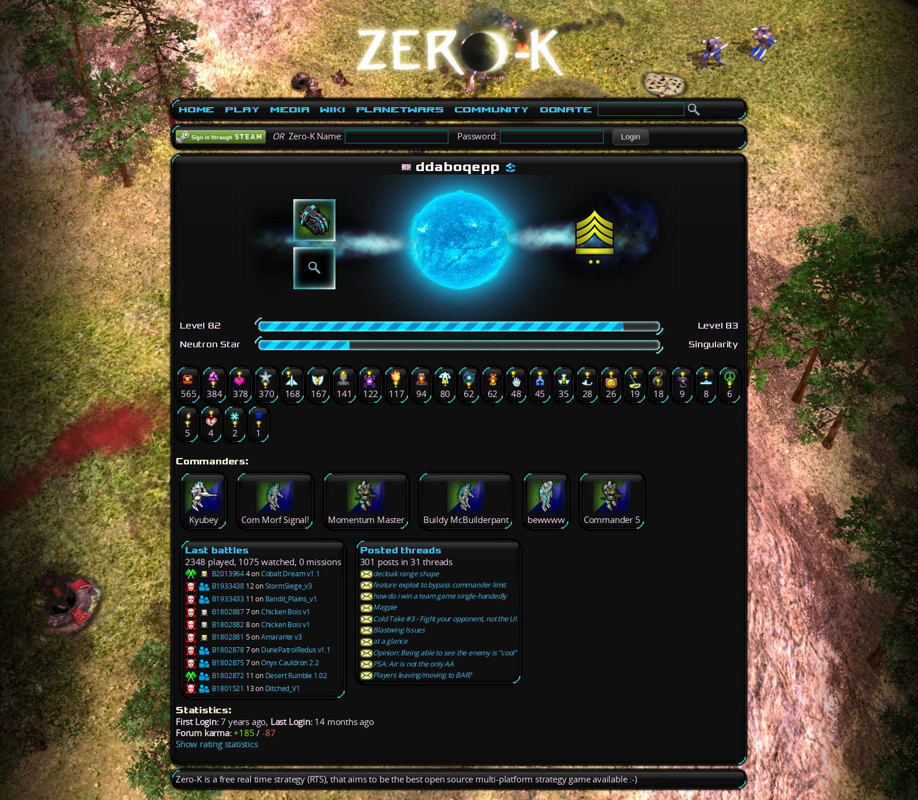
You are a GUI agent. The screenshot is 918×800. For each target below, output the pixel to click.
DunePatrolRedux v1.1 (296, 650)
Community (491, 109)
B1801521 (214, 688)
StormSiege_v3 (288, 586)
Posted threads (400, 550)
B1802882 (214, 625)
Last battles (217, 550)
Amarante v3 (281, 637)
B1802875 (214, 663)
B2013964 (214, 574)
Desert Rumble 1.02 (296, 676)
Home (196, 109)
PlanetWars (400, 109)
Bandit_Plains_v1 (291, 599)
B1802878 (214, 650)
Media (289, 109)
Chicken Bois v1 (285, 612)
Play (242, 109)
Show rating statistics (217, 744)
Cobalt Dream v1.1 (290, 574)
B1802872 (214, 676)
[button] (630, 137)
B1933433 (214, 599)
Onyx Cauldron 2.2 (290, 663)
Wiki (332, 109)
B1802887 (214, 612)
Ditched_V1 (282, 688)
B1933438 (214, 586)
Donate (566, 109)
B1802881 (214, 637)
